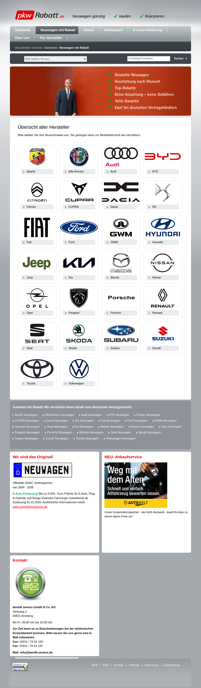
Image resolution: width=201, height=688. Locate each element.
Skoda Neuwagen (149, 432)
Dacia (114, 206)
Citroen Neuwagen (148, 414)
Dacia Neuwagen (57, 420)
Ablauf (88, 30)
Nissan (156, 277)
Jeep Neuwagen (57, 426)
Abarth (31, 171)
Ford (72, 242)
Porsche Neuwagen (59, 432)
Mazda (114, 277)
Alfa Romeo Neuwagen (59, 414)
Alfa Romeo (76, 171)
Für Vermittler (51, 38)
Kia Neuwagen (84, 426)
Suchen (178, 58)
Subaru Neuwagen (26, 438)
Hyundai (157, 242)
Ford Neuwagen (137, 420)
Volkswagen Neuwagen (121, 438)
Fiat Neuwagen (110, 420)
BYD (155, 171)
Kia (71, 277)
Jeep (30, 277)
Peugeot (74, 312)
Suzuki (156, 348)
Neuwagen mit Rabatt (58, 30)
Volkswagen (76, 383)
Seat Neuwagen (121, 432)
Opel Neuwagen (171, 426)
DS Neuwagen (84, 420)
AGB (95, 665)
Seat (30, 348)
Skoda (73, 348)
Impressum (151, 665)
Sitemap (134, 665)
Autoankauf (113, 30)
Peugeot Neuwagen (27, 432)
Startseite (22, 30)
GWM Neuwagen (166, 420)
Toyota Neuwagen (87, 438)
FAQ (106, 665)
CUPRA (74, 206)
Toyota (31, 383)
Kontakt (119, 665)
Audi (113, 171)
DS (154, 206)
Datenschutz (172, 665)
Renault (157, 312)
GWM (114, 242)
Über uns (22, 38)
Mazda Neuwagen (112, 426)
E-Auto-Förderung (147, 30)
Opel (30, 312)
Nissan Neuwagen (142, 426)
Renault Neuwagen (91, 432)
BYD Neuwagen (119, 414)
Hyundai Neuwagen (27, 426)
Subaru (115, 348)
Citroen (31, 206)
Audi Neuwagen (91, 414)
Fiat (29, 242)
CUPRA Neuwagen (27, 420)
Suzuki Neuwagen (57, 438)
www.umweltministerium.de (30, 506)
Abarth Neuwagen (26, 414)
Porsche (115, 312)
